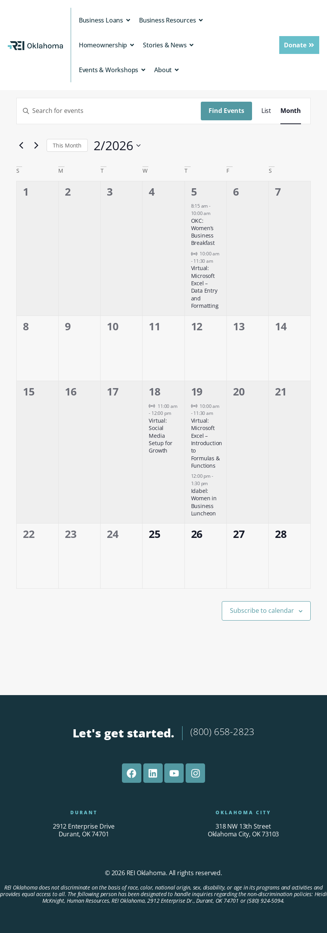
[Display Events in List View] (266, 111)
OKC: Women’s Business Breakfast (203, 232)
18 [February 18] (154, 391)
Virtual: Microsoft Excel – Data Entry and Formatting (205, 286)
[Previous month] (21, 145)
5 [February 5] (194, 191)
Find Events (226, 110)
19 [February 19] (197, 391)
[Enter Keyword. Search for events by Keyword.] (109, 111)
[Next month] (36, 145)
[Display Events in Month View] (290, 111)
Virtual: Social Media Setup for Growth (160, 435)
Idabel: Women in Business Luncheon (204, 502)
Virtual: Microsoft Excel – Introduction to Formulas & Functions (207, 443)
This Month (67, 145)
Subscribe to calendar (262, 610)
